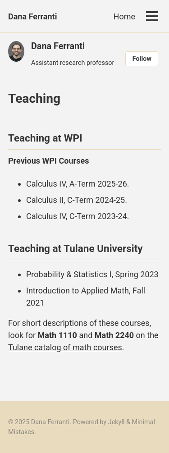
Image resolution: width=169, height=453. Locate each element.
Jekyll (116, 422)
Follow (141, 59)
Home (124, 16)
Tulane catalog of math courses (65, 347)
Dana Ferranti (32, 16)
